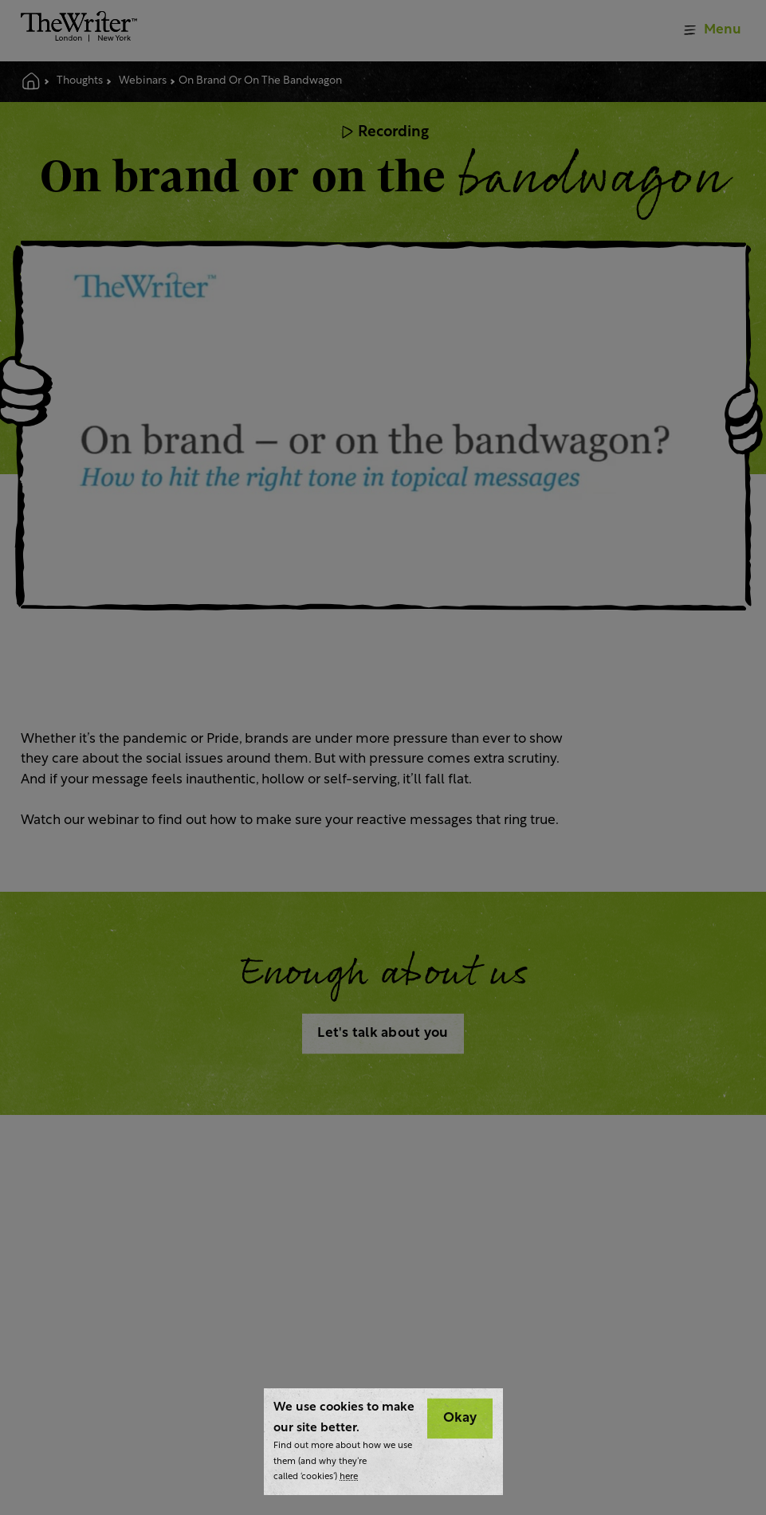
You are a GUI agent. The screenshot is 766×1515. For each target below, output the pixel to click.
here (349, 1477)
